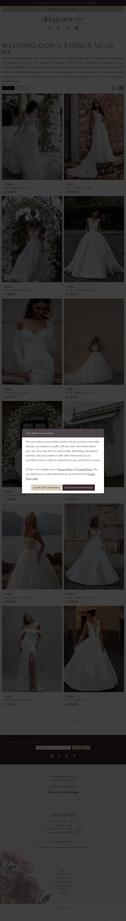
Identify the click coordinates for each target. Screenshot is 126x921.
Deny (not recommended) (63, 492)
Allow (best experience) (63, 483)
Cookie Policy (85, 463)
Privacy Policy (65, 463)
